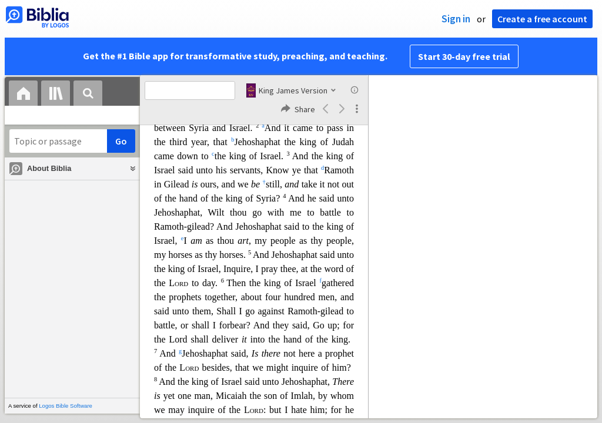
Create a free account (542, 19)
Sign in (456, 18)
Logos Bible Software (65, 405)
